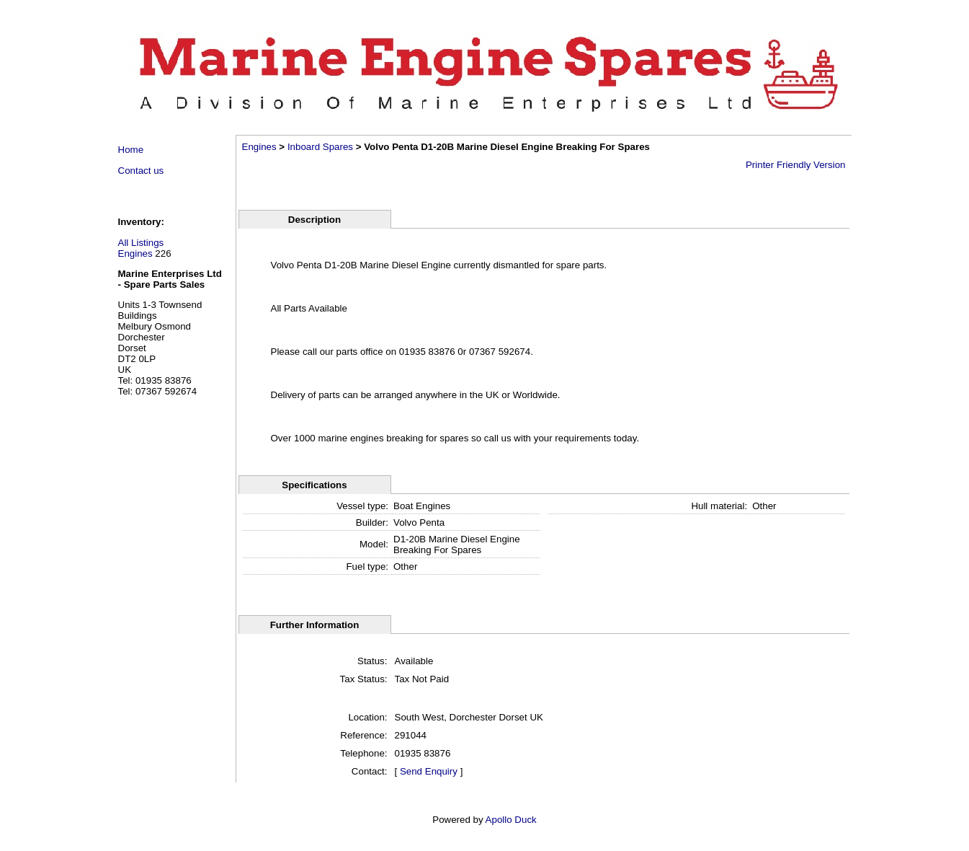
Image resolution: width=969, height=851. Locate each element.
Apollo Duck (511, 819)
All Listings (141, 242)
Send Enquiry (428, 771)
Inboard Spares (320, 146)
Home (131, 149)
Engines (135, 253)
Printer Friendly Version (796, 164)
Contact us (141, 170)
